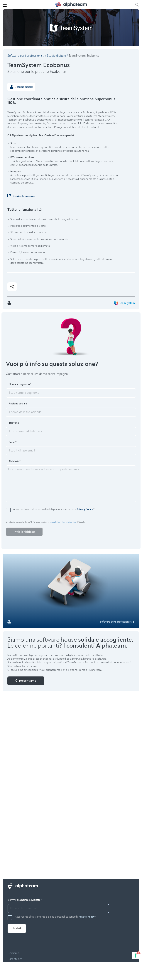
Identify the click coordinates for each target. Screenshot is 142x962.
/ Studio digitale (21, 87)
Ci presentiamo (25, 680)
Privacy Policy (85, 509)
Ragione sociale (18, 403)
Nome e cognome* (20, 384)
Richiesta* (15, 461)
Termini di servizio (69, 522)
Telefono (14, 423)
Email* (12, 442)
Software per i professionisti (25, 55)
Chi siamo (13, 953)
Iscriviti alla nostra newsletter (24, 900)
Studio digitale (56, 55)
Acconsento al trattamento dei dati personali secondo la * (53, 509)
